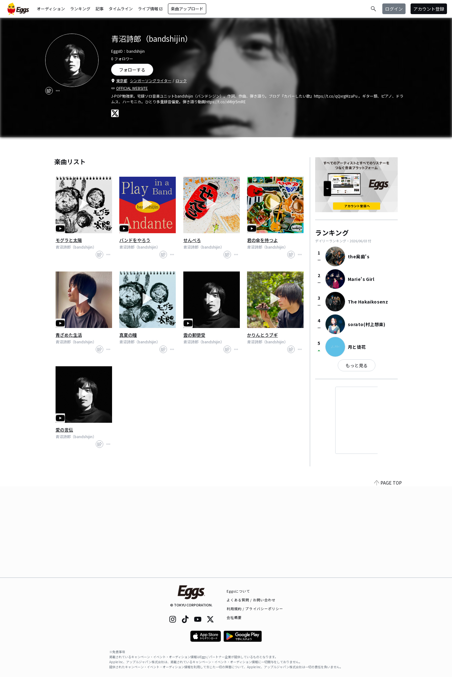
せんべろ (192, 240)
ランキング (80, 9)
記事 (99, 9)
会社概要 (234, 617)
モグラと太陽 (69, 240)
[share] (49, 90)
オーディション (51, 9)
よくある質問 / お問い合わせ (251, 599)
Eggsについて (238, 591)
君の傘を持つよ (262, 240)
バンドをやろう (134, 240)
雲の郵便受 (194, 335)
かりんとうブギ (262, 335)
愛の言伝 (64, 430)
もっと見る (357, 365)
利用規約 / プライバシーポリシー (255, 608)
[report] (58, 90)
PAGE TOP (388, 574)
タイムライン (121, 9)
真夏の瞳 (128, 335)
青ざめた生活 (69, 335)
